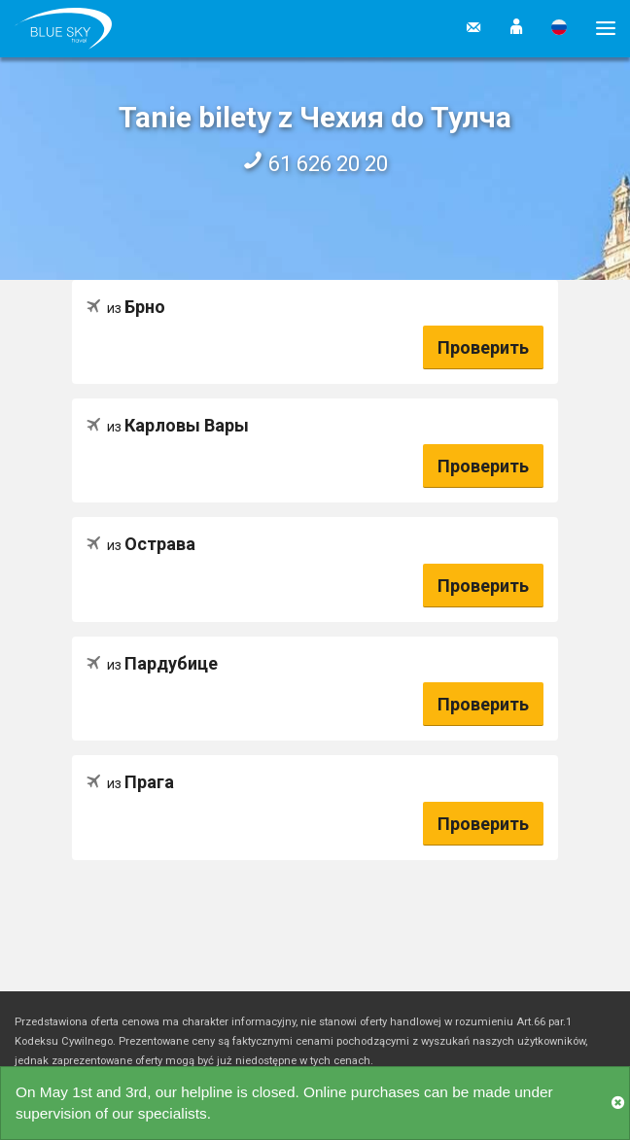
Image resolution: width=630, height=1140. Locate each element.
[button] (516, 28)
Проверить (483, 347)
